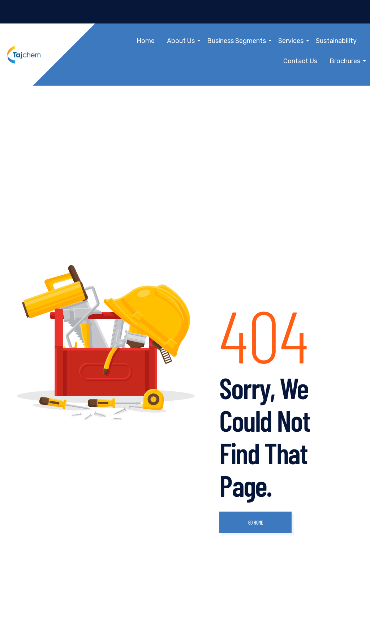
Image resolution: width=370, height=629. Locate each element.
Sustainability (336, 41)
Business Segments (237, 41)
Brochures (346, 61)
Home (146, 41)
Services (292, 41)
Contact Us (300, 61)
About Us (182, 41)
